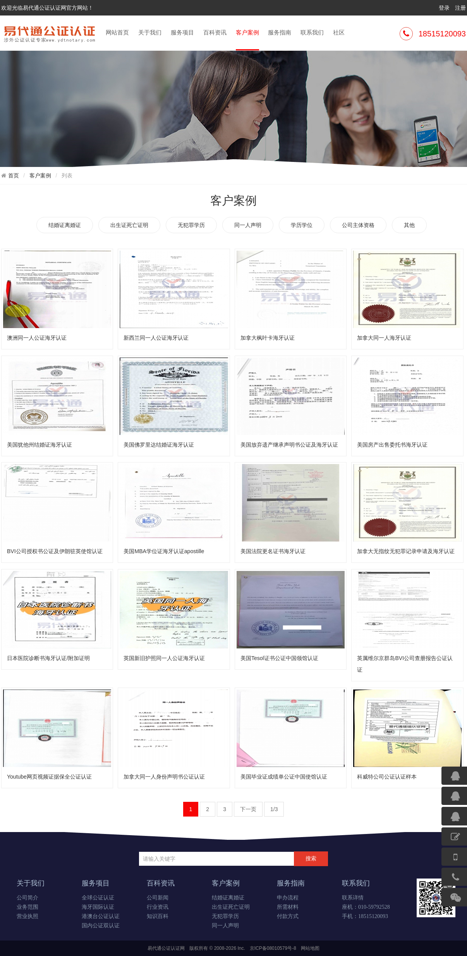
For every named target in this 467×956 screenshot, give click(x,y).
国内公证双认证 (101, 925)
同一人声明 (247, 225)
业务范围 (27, 907)
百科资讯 (215, 32)
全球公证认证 (98, 898)
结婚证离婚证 (64, 225)
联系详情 (353, 898)
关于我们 (149, 32)
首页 (13, 175)
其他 (409, 225)
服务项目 (182, 32)
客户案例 (247, 39)
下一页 (248, 809)
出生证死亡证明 (129, 225)
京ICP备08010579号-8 (273, 948)
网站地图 (310, 948)
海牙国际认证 (98, 907)
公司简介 (27, 898)
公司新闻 (157, 898)
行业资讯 (157, 907)
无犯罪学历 (191, 225)
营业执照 (27, 916)
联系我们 (312, 32)
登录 (444, 8)
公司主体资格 (358, 225)
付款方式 (288, 916)
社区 (339, 32)
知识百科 (157, 916)
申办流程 (288, 898)
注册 (460, 8)
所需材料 (288, 907)
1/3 (274, 809)
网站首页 (117, 32)
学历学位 (301, 225)
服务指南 (279, 32)
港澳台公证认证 (101, 916)
